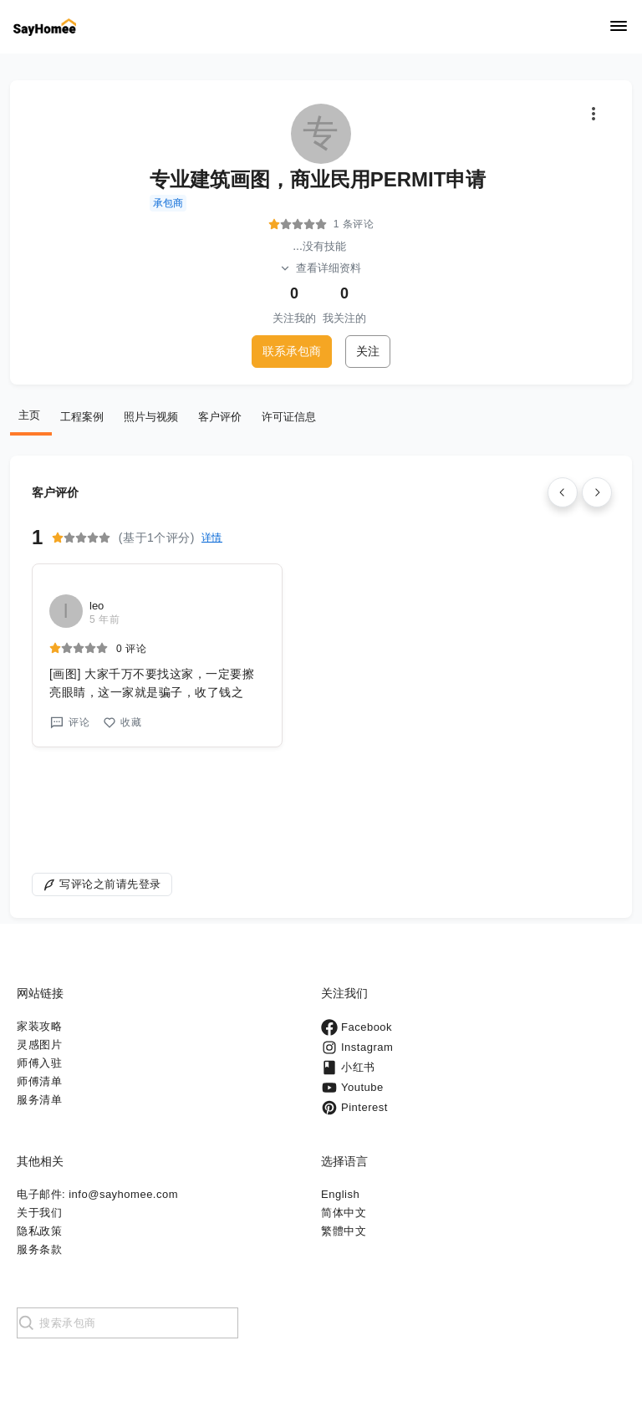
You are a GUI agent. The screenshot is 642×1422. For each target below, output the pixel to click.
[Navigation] (618, 27)
